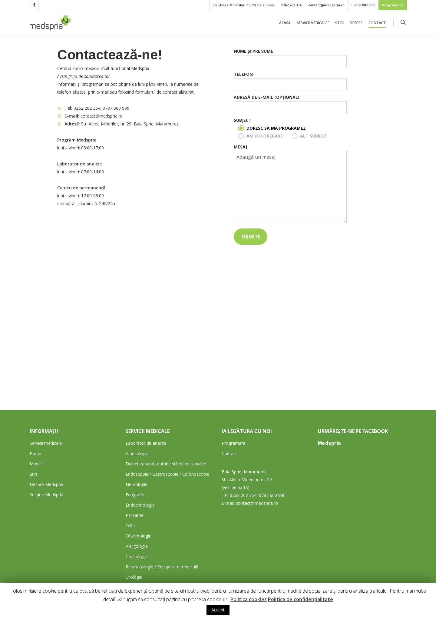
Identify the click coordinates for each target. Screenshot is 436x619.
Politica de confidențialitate (300, 599)
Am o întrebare (264, 136)
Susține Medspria (46, 495)
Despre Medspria (46, 484)
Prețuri (36, 453)
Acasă (285, 22)
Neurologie (136, 484)
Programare (392, 5)
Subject (243, 120)
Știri (339, 22)
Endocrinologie (140, 505)
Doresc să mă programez (276, 128)
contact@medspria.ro (326, 5)
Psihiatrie (135, 515)
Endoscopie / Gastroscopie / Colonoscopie (167, 474)
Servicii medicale (46, 443)
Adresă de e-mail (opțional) (290, 103)
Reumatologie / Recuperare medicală (162, 567)
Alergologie (137, 546)
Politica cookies (248, 599)
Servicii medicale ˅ (313, 22)
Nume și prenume (290, 57)
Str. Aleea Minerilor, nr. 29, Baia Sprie (243, 5)
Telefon (290, 80)
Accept (218, 610)
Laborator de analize (146, 443)
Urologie (134, 577)
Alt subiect (313, 136)
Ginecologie (137, 453)
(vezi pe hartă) (235, 487)
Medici (36, 464)
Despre (356, 22)
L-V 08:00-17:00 (363, 5)
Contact (377, 22)
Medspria (329, 443)
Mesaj (290, 184)
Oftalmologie (138, 536)
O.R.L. (131, 525)
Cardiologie (137, 556)
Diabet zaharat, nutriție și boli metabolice (166, 464)
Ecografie (135, 495)
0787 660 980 (116, 108)
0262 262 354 (291, 5)
